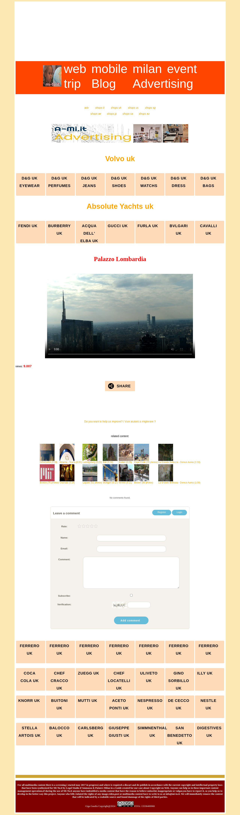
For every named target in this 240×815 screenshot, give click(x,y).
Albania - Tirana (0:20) (71, 461)
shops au (142, 113)
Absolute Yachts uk (120, 206)
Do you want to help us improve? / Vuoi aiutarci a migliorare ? (120, 421)
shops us (130, 107)
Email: (64, 548)
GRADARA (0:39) (48, 461)
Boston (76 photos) (49, 481)
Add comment (130, 620)
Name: (64, 537)
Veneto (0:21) (126, 481)
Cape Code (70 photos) (146, 461)
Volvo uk (120, 159)
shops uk (113, 107)
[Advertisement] (120, 35)
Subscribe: (64, 595)
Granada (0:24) (67, 481)
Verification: (64, 604)
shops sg (147, 107)
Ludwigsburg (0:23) (92, 461)
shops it (97, 107)
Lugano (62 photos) (92, 481)
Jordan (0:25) (126, 461)
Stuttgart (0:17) (110, 481)
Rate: (64, 526)
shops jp (109, 113)
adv (87, 107)
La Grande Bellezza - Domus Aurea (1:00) (179, 481)
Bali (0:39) (110, 461)
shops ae (96, 113)
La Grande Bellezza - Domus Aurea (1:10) (179, 461)
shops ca (125, 113)
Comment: (64, 559)
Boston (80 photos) (143, 481)
